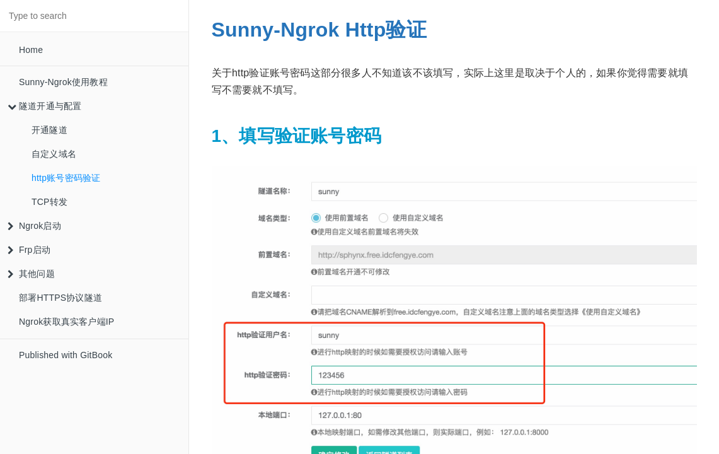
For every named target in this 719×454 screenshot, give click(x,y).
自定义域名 (54, 154)
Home (31, 50)
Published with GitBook (65, 355)
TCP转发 (49, 202)
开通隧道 (49, 130)
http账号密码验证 (66, 178)
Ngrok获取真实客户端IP (66, 322)
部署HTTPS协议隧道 (60, 298)
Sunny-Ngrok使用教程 (63, 82)
